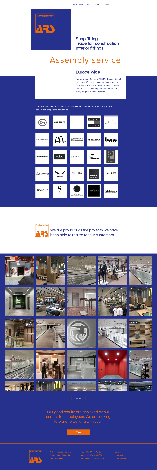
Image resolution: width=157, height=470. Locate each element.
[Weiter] (153, 466)
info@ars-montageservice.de (92, 458)
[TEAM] (78, 432)
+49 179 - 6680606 (94, 455)
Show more (78, 398)
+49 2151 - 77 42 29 (93, 452)
